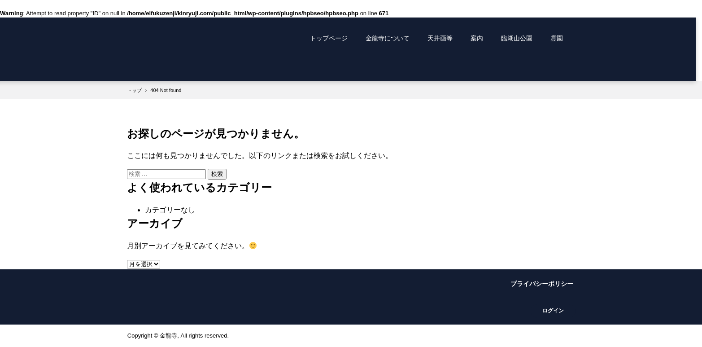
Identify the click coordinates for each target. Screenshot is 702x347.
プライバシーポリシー (541, 283)
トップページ (329, 38)
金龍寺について (388, 38)
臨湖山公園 (516, 38)
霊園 (556, 38)
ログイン (553, 310)
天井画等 (440, 38)
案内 (477, 38)
